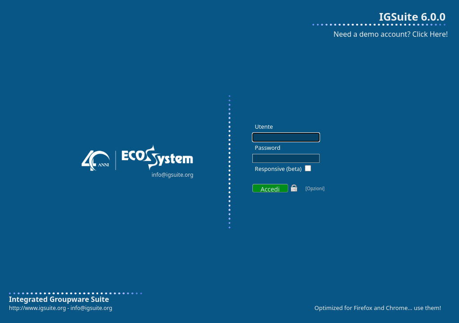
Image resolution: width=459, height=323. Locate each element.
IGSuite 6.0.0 (412, 16)
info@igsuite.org (91, 308)
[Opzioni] (315, 188)
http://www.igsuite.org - (39, 308)
